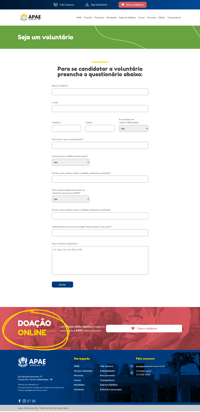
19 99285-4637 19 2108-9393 (140, 374)
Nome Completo (60, 86)
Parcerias (151, 18)
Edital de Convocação (111, 390)
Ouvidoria (79, 390)
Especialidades (107, 371)
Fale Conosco (63, 5)
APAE (77, 18)
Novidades (110, 18)
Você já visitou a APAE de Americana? (70, 157)
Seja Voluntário (96, 5)
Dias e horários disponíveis (65, 244)
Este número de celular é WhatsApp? (129, 121)
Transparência (174, 18)
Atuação (87, 18)
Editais (161, 18)
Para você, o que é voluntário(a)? (67, 140)
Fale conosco (106, 367)
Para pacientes (107, 376)
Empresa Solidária (126, 18)
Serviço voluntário (83, 371)
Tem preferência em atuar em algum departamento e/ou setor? (82, 227)
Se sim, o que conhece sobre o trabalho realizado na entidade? (81, 174)
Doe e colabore (133, 4)
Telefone (56, 123)
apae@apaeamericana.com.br (147, 367)
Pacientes (98, 18)
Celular (89, 123)
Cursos (141, 18)
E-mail (55, 103)
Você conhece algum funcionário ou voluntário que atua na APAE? (68, 192)
